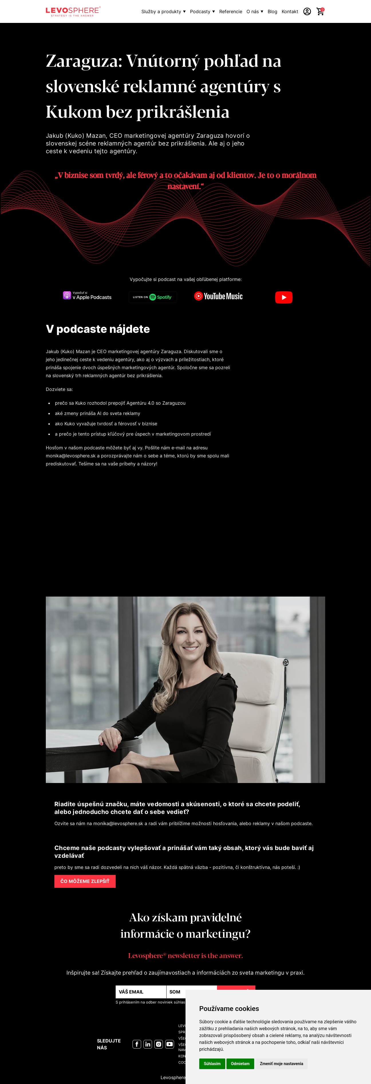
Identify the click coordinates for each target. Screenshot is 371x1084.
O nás (252, 11)
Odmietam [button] (240, 1063)
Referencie (230, 11)
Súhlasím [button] (212, 1063)
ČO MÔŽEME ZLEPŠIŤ (85, 881)
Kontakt (290, 11)
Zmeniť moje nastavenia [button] (281, 1063)
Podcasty (200, 11)
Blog (272, 11)
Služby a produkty (161, 11)
